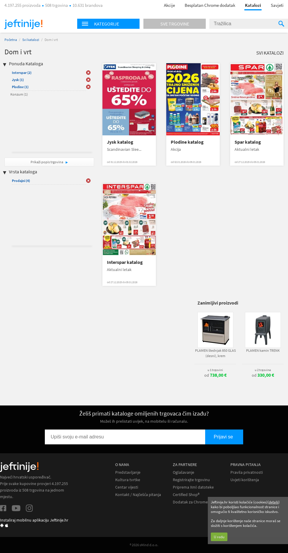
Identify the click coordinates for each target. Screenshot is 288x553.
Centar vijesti (126, 487)
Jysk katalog (120, 142)
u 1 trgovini (215, 370)
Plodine (20, 87)
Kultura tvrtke (127, 479)
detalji (273, 502)
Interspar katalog (125, 262)
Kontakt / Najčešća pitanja (138, 494)
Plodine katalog (187, 142)
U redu (219, 536)
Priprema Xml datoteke (193, 487)
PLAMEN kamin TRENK (263, 350)
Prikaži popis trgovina (47, 162)
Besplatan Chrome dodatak (210, 5)
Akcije (169, 5)
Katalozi (253, 5)
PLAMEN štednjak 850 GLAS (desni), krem (215, 353)
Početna (10, 39)
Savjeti (277, 5)
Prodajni (21, 180)
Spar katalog (248, 142)
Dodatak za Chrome (190, 502)
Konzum (19, 94)
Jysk (18, 79)
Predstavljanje (127, 472)
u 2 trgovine (263, 370)
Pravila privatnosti (246, 472)
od (215, 375)
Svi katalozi (30, 39)
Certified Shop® (186, 494)
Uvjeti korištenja (244, 479)
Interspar (21, 72)
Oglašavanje (183, 472)
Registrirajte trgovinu (191, 479)
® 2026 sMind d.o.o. (144, 545)
